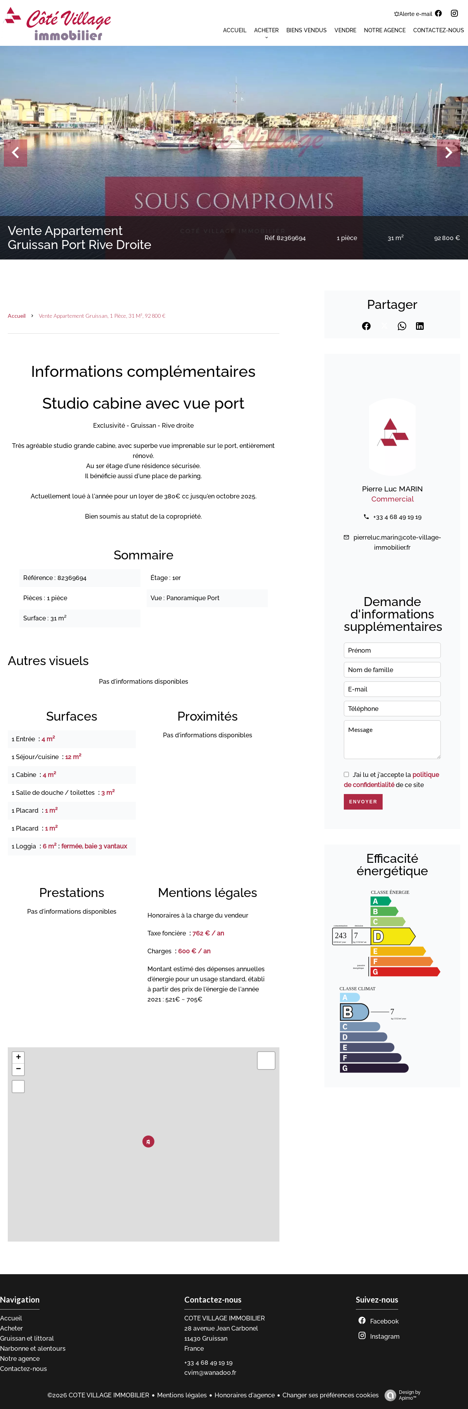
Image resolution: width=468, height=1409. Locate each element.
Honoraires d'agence (245, 1395)
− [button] (18, 1069)
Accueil (17, 315)
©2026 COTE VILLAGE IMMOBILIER (98, 1395)
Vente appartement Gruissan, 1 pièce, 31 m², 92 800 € (102, 315)
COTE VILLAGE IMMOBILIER (224, 1318)
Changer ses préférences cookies (331, 1395)
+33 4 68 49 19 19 (397, 517)
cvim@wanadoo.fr (210, 1372)
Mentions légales (182, 1395)
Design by (401, 1395)
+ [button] (18, 1058)
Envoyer (363, 802)
